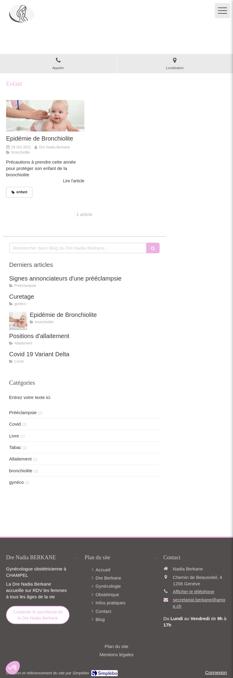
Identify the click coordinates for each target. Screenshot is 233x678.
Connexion (216, 672)
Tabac (15, 447)
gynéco (16, 482)
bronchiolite (20, 470)
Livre (14, 435)
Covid (15, 424)
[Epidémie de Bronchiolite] (45, 115)
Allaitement (20, 458)
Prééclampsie (23, 412)
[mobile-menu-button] (222, 10)
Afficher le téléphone (193, 591)
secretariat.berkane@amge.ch (199, 603)
